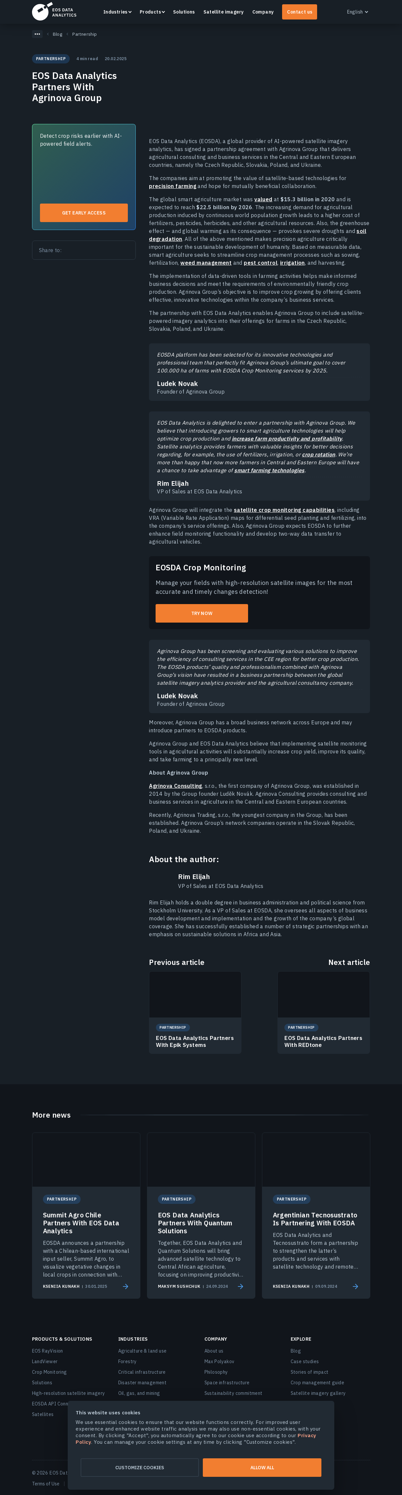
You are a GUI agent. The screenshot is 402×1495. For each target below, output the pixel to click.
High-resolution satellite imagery (68, 1393)
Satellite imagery (223, 12)
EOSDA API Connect (54, 1404)
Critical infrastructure (142, 1372)
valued (263, 199)
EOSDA (54, 11)
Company (263, 12)
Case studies (305, 1361)
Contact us (299, 12)
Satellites (43, 1414)
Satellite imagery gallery (318, 1393)
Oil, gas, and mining (139, 1393)
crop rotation (318, 454)
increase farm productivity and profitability (287, 438)
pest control (260, 262)
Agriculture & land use (142, 1351)
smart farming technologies (269, 470)
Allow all (265, 1468)
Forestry (127, 1361)
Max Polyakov (219, 1361)
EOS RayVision (47, 1351)
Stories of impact (310, 1372)
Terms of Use (45, 1484)
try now (202, 613)
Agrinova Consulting (175, 786)
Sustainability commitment (233, 1393)
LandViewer (45, 1361)
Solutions (184, 12)
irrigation (292, 262)
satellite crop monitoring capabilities (284, 510)
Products (150, 12)
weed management (206, 262)
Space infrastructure (227, 1383)
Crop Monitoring (49, 1372)
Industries (115, 12)
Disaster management (142, 1383)
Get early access (84, 213)
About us (214, 1351)
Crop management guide (317, 1383)
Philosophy (216, 1372)
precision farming (172, 186)
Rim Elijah (194, 877)
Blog (296, 1351)
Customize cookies (136, 1468)
